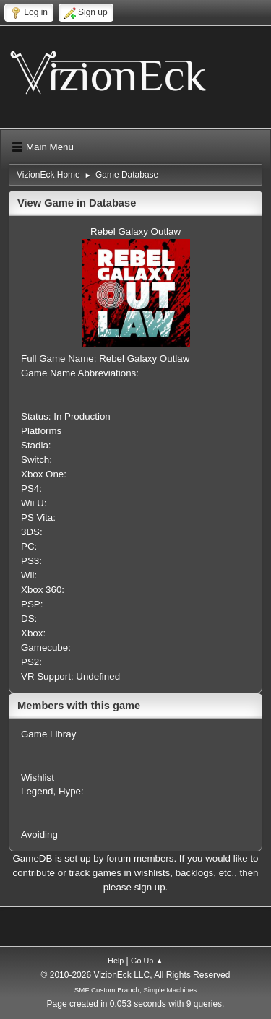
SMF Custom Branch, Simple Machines (135, 990)
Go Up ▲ (147, 960)
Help (116, 960)
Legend (37, 791)
